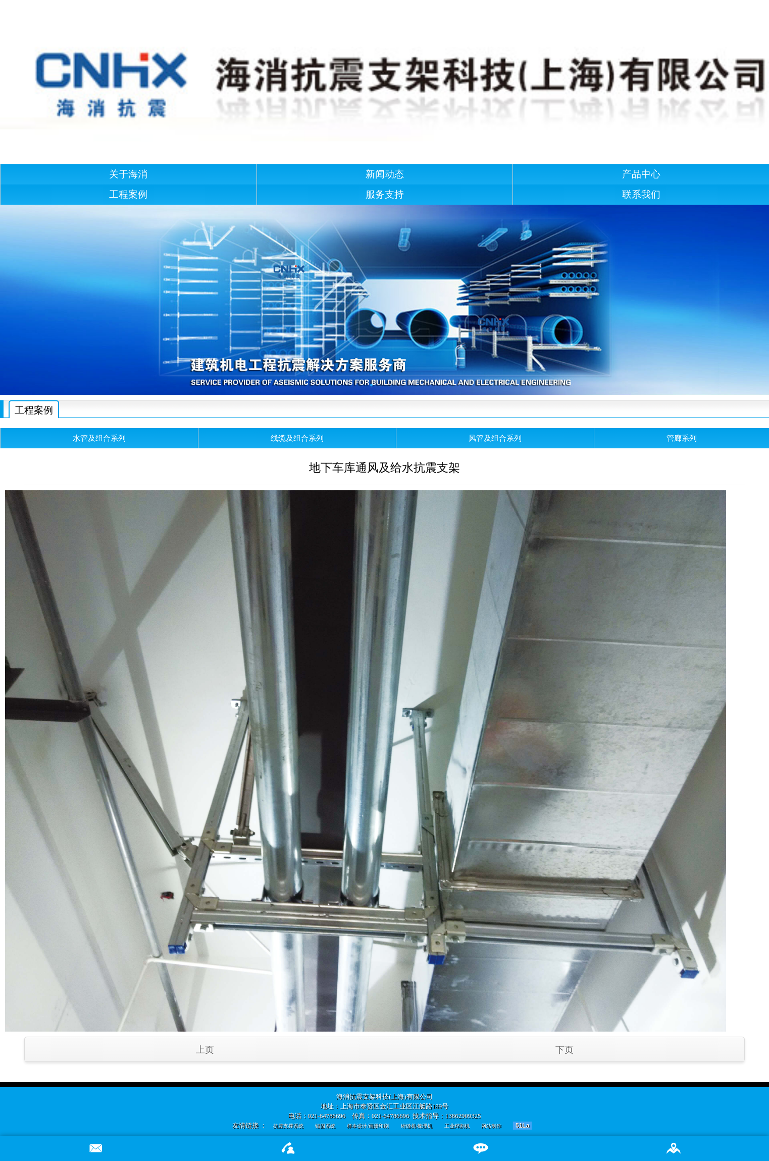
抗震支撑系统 (288, 1126)
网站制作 (491, 1126)
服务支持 (385, 194)
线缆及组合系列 (297, 438)
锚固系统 (325, 1126)
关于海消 (128, 174)
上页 (205, 1050)
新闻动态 (385, 174)
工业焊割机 (457, 1126)
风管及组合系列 (495, 438)
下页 (564, 1050)
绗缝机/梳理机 (417, 1126)
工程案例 (128, 194)
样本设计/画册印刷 (368, 1126)
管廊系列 (682, 438)
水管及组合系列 (99, 438)
